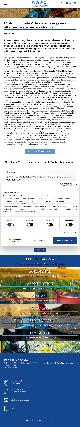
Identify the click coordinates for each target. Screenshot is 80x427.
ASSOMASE (40, 308)
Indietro (40, 250)
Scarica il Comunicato (40, 151)
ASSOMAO (40, 296)
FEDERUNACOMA (40, 259)
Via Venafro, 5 (16, 381)
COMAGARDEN (40, 345)
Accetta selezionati (39, 240)
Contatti (14, 409)
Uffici (13, 406)
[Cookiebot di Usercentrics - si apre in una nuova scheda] (62, 184)
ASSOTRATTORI (40, 321)
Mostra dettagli (67, 233)
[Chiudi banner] (76, 184)
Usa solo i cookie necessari (15, 240)
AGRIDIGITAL (40, 271)
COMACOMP (40, 333)
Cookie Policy (33, 212)
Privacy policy (42, 420)
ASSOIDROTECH (40, 284)
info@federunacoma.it (20, 400)
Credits (52, 420)
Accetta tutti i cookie (65, 240)
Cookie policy (30, 420)
